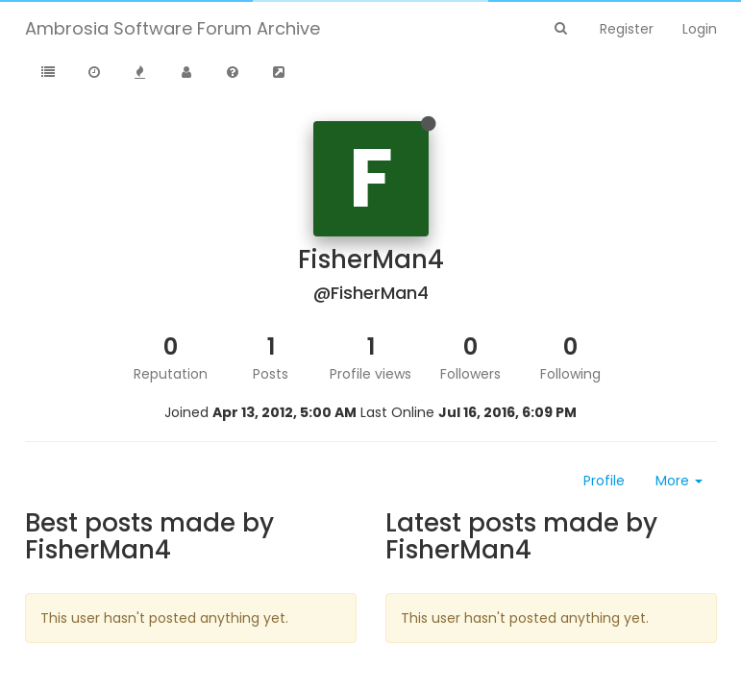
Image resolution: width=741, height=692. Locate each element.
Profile (604, 480)
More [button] (679, 480)
